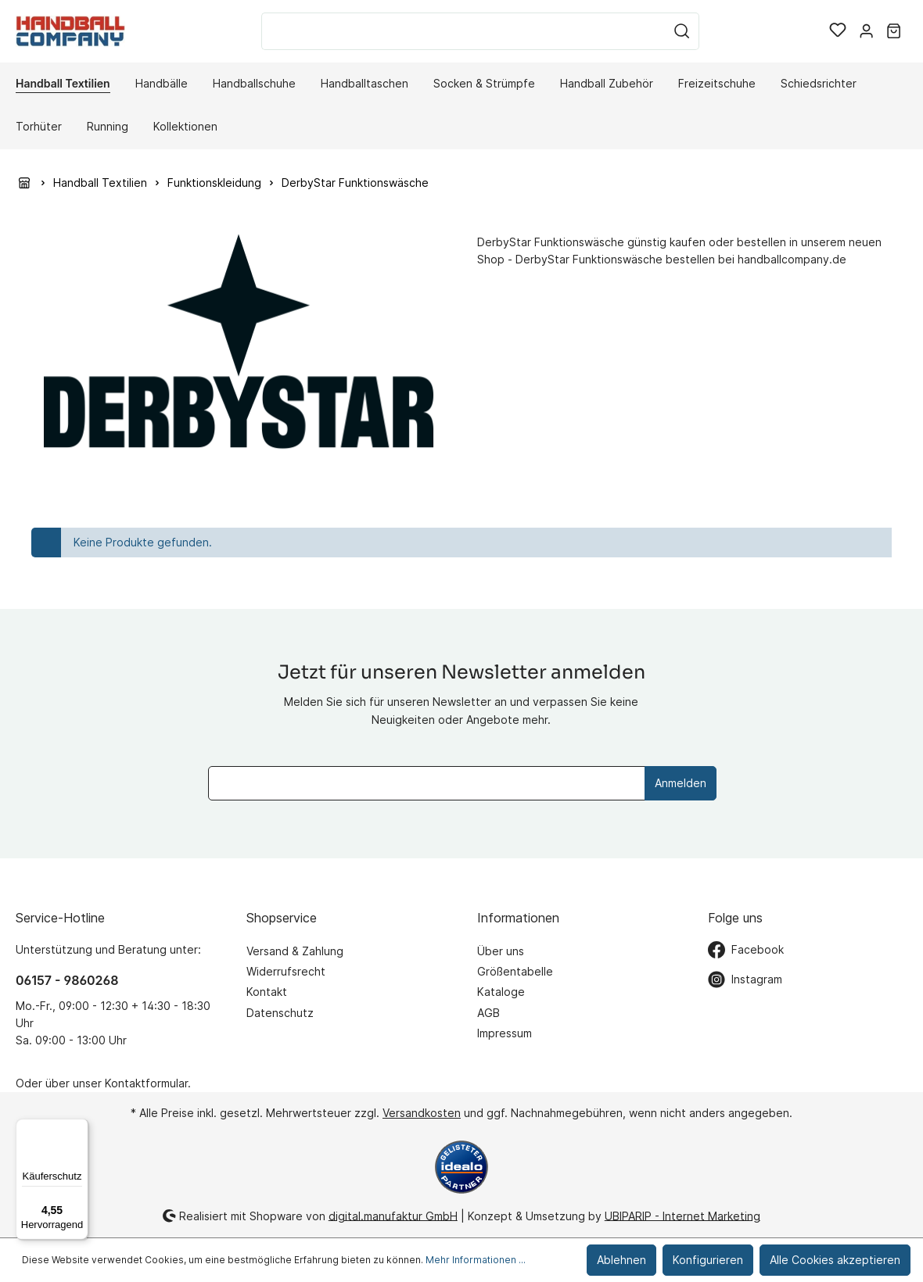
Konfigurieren (708, 1259)
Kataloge (501, 991)
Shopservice (281, 918)
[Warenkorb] (893, 31)
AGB (488, 1012)
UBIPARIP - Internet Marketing (682, 1215)
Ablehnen (621, 1259)
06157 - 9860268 (67, 980)
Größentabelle (515, 971)
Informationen (518, 918)
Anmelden (680, 783)
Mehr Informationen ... (476, 1260)
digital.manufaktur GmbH (393, 1215)
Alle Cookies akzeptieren (835, 1259)
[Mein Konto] (866, 31)
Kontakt (266, 991)
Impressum (504, 1033)
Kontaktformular (146, 1083)
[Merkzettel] (838, 31)
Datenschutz (280, 1012)
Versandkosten (421, 1112)
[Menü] (79, 1128)
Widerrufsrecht (285, 971)
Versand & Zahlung (294, 951)
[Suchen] (682, 31)
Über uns (500, 951)
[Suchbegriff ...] (463, 31)
